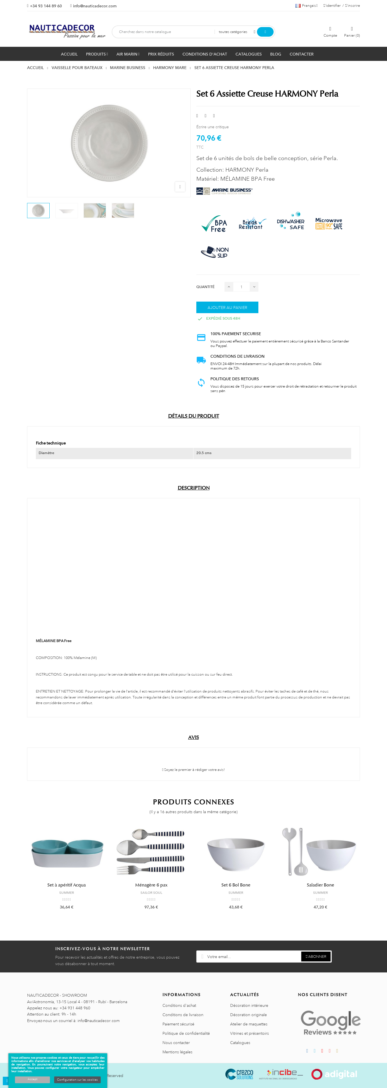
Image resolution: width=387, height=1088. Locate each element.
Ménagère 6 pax (151, 885)
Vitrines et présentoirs (249, 1033)
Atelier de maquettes (248, 1024)
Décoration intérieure (249, 1005)
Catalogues (240, 1042)
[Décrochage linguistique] (306, 5)
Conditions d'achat (179, 1005)
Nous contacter (176, 1042)
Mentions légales (177, 1051)
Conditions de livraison (182, 1014)
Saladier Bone (320, 885)
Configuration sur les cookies (77, 1080)
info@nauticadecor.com (94, 5)
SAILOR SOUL (151, 893)
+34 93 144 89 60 (46, 5)
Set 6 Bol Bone (235, 885)
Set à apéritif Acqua (66, 885)
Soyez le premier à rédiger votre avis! (193, 770)
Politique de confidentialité (186, 1033)
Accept (32, 1079)
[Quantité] (241, 287)
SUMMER (66, 893)
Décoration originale (248, 1014)
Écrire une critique (212, 126)
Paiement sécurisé (178, 1024)
